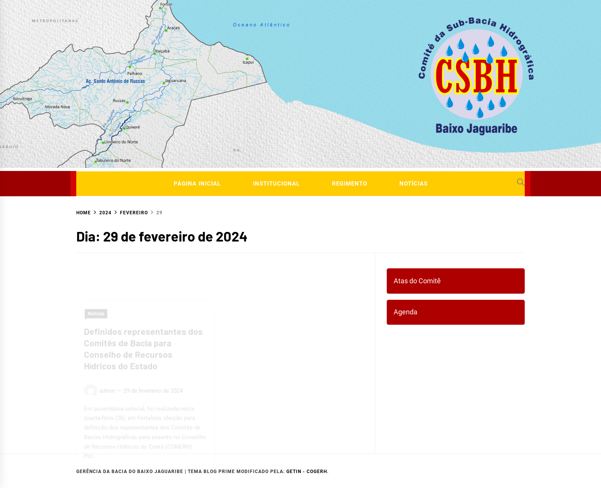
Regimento (349, 183)
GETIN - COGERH (306, 471)
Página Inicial (197, 183)
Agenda (405, 312)
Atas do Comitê (417, 281)
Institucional (276, 183)
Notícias (413, 183)
